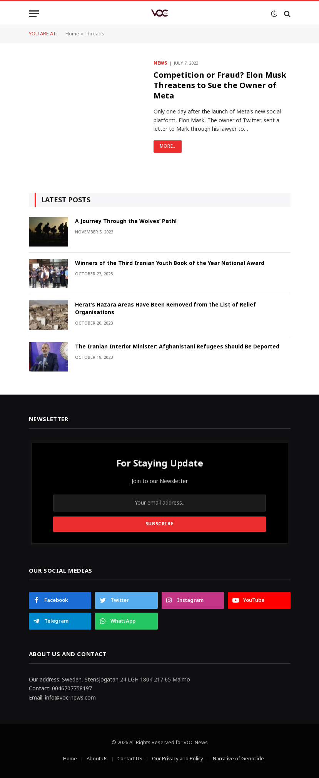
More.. (167, 146)
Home (72, 33)
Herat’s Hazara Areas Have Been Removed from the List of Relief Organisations (165, 309)
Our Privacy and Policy (177, 758)
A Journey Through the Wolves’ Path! (126, 221)
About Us (97, 758)
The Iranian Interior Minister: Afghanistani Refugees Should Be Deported (177, 347)
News (160, 63)
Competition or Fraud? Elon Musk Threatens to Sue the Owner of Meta (220, 86)
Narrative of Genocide (238, 758)
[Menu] (34, 13)
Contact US (129, 758)
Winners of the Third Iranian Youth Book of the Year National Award (169, 263)
